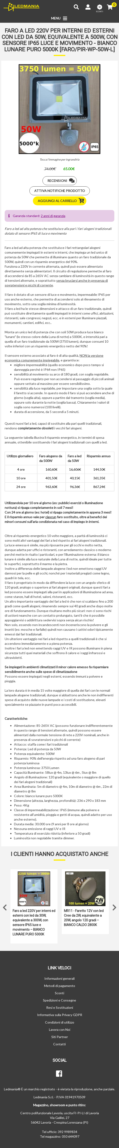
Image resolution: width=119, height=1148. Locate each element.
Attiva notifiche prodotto (59, 191)
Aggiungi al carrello (62, 201)
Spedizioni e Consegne (59, 1000)
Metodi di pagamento (59, 986)
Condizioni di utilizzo (59, 1022)
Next (114, 906)
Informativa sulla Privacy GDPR (59, 1015)
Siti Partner (59, 1037)
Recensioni (62, 180)
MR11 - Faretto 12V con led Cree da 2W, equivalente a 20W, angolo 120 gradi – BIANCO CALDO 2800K (84, 918)
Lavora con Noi (59, 1030)
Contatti (59, 1044)
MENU (59, 18)
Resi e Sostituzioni (59, 1007)
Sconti (59, 993)
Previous (4, 906)
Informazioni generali (59, 978)
